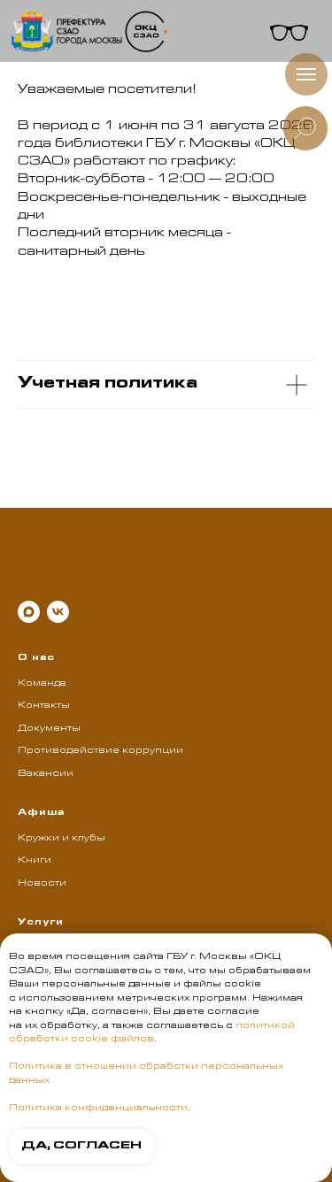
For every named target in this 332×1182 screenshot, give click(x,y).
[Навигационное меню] (306, 74)
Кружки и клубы (61, 838)
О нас (36, 658)
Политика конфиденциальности (98, 1108)
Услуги (41, 922)
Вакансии (45, 774)
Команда (42, 683)
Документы (49, 729)
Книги (34, 860)
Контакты (44, 706)
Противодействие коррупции (100, 751)
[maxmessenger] (29, 612)
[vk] (58, 612)
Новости (42, 883)
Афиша (41, 813)
